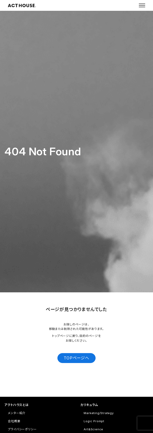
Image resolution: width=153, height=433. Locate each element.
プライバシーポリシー (22, 429)
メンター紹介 (16, 413)
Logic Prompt (94, 421)
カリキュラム (89, 405)
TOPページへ (76, 358)
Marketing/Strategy (99, 413)
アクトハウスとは (16, 405)
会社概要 (14, 421)
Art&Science (93, 429)
